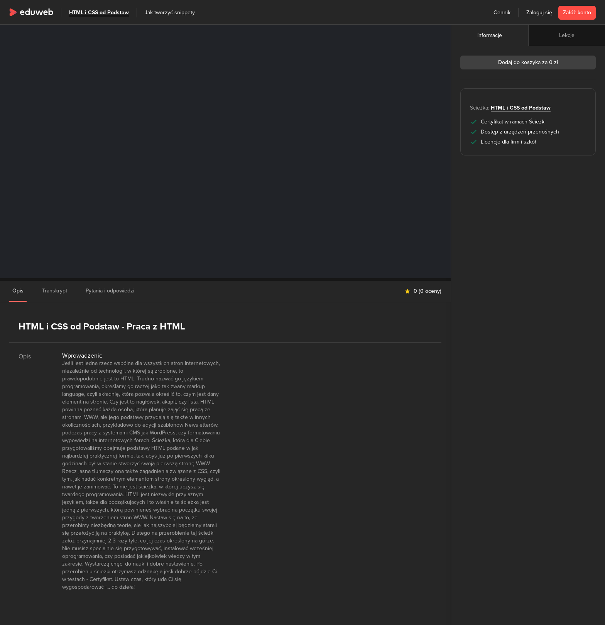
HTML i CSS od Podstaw (99, 12)
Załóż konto (577, 12)
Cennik (501, 12)
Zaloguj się (539, 12)
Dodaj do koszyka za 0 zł (528, 62)
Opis (18, 290)
